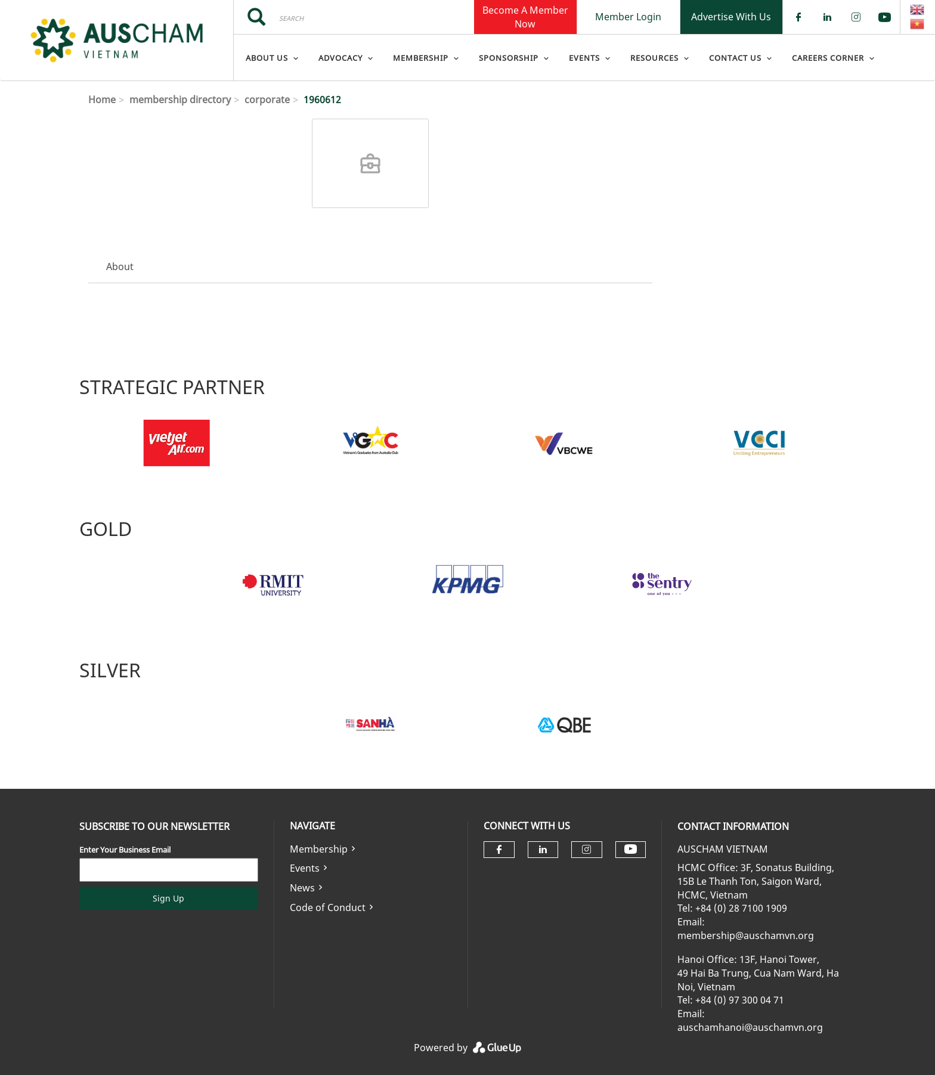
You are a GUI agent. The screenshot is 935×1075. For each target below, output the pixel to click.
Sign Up (168, 898)
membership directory (180, 99)
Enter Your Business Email (125, 849)
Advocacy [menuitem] (340, 57)
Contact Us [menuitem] (735, 57)
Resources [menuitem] (654, 57)
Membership (319, 849)
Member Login (628, 16)
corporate (267, 99)
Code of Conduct (328, 907)
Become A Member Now (525, 17)
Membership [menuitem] (420, 57)
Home (102, 99)
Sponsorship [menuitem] (508, 57)
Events (305, 868)
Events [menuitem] (584, 57)
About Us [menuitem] (267, 57)
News (302, 887)
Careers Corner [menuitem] (828, 57)
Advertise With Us (731, 16)
